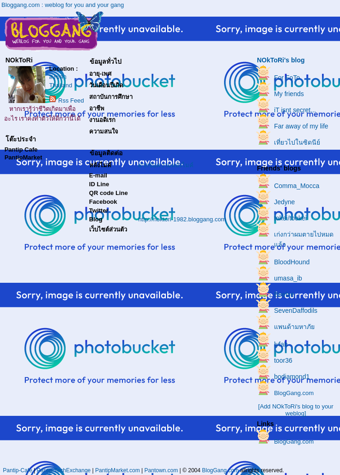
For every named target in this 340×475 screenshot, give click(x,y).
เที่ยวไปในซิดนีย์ (297, 142)
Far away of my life (301, 126)
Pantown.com (161, 470)
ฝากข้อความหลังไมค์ (166, 165)
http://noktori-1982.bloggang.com (182, 219)
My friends (289, 93)
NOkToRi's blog (280, 60)
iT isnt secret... (295, 110)
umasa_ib (288, 278)
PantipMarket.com (117, 470)
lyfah (281, 344)
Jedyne (284, 202)
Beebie (284, 294)
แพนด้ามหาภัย (294, 326)
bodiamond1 (292, 376)
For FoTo (287, 77)
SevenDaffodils (295, 310)
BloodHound (292, 262)
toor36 (283, 360)
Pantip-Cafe (17, 470)
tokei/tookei (290, 218)
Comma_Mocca (296, 185)
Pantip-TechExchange (64, 470)
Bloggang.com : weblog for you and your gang (62, 4)
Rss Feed (71, 100)
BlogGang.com (294, 393)
